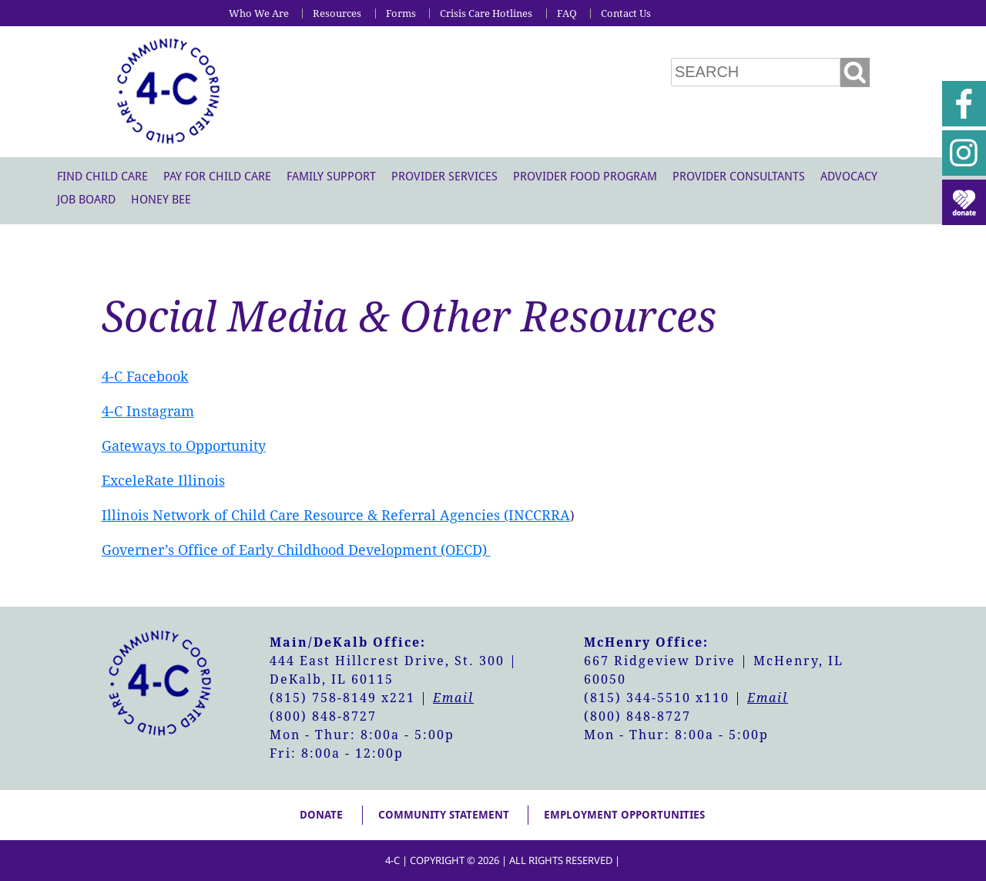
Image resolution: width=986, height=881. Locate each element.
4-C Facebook (145, 376)
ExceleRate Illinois (163, 480)
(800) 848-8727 (323, 716)
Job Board (86, 200)
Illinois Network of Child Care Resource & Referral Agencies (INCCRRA (336, 515)
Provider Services (444, 176)
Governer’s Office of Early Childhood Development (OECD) (296, 550)
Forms (401, 13)
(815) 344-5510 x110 (656, 698)
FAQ (567, 13)
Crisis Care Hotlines (486, 13)
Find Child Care (102, 176)
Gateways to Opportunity (184, 446)
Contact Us (626, 13)
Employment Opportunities (624, 815)
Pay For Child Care (217, 176)
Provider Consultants (738, 176)
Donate (321, 815)
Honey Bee (161, 200)
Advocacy (848, 176)
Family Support (331, 176)
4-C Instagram (148, 411)
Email (453, 698)
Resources (337, 13)
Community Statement (443, 815)
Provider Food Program (585, 176)
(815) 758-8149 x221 (342, 698)
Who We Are (259, 13)
